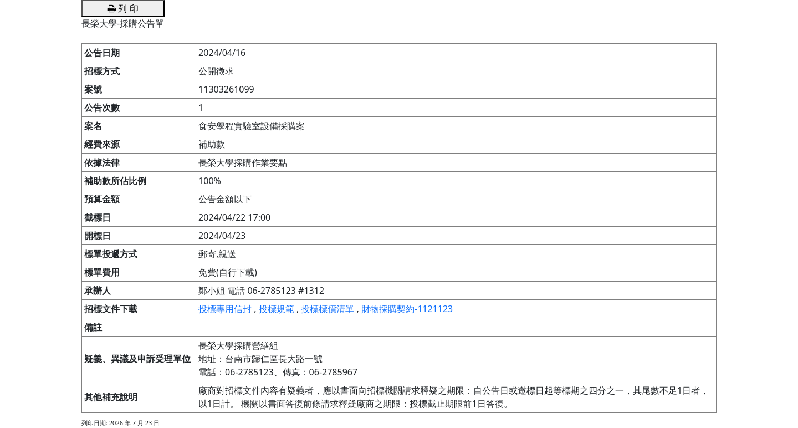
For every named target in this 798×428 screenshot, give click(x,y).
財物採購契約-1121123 (407, 309)
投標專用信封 (225, 309)
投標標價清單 (327, 309)
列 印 (123, 8)
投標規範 (276, 309)
